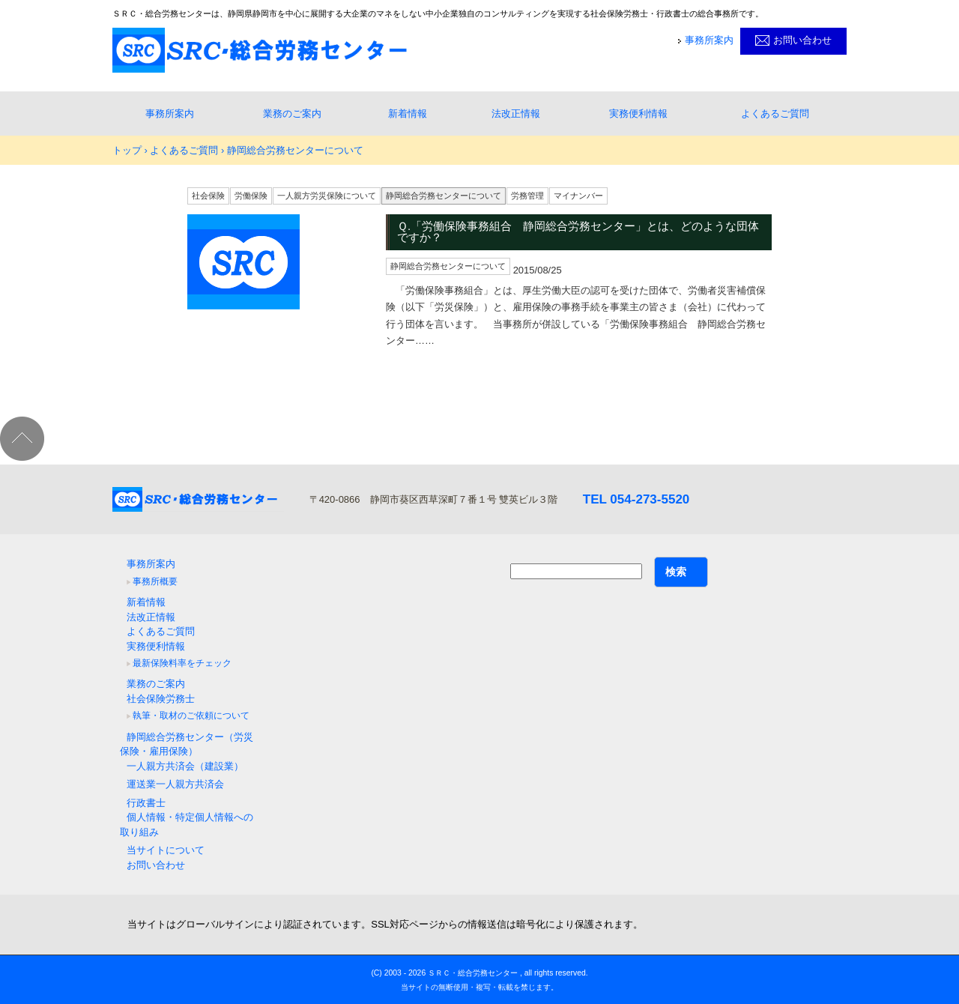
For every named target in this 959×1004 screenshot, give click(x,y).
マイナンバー (578, 195)
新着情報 (407, 113)
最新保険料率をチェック (182, 663)
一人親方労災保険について (326, 195)
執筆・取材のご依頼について (191, 715)
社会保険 (208, 195)
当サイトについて (166, 850)
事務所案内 (709, 40)
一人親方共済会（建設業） (185, 766)
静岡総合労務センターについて (443, 195)
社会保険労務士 (161, 698)
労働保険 (251, 195)
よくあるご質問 (775, 113)
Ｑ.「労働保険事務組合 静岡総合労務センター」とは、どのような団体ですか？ (578, 232)
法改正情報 (515, 113)
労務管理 (527, 195)
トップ (127, 150)
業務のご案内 (292, 113)
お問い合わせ (802, 40)
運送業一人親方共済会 (175, 784)
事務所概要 (155, 581)
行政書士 (146, 802)
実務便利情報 (638, 113)
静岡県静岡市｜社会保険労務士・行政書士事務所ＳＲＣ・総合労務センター (259, 50)
